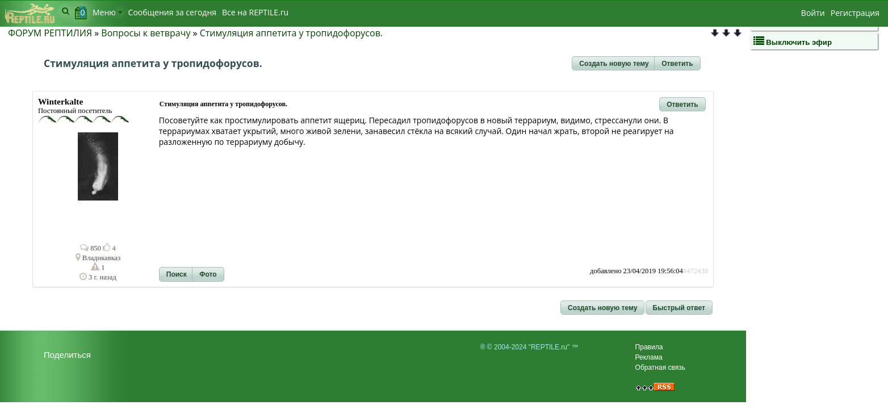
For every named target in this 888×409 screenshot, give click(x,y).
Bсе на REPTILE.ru (255, 12)
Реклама (649, 357)
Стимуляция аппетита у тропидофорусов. (291, 33)
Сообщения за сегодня (172, 12)
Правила (649, 347)
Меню (108, 12)
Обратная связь (660, 368)
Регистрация (855, 12)
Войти (813, 12)
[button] (614, 63)
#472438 (695, 271)
